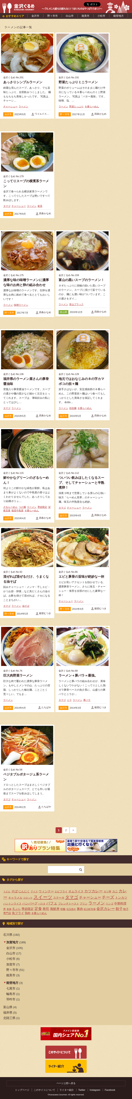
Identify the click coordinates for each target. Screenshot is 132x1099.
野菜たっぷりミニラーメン (78, 82)
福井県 (7, 1012)
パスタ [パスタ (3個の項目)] (41, 903)
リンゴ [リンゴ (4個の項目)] (109, 903)
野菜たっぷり (76, 106)
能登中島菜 (17, 510)
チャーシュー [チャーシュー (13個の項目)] (90, 897)
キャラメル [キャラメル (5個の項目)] (15, 897)
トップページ (22, 1090)
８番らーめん (92, 106)
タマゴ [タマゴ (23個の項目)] (71, 897)
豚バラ (87, 700)
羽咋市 (10, 999)
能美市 (85, 15)
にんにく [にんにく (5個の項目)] (24, 891)
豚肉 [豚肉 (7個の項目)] (80, 909)
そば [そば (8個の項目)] (14, 891)
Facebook (110, 1090)
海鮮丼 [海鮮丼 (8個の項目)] (55, 909)
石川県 (7, 934)
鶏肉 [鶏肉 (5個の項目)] (27, 913)
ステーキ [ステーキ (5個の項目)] (58, 897)
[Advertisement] (82, 163)
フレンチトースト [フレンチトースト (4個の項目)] (68, 903)
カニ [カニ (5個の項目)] (115, 891)
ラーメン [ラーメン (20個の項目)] (96, 903)
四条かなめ (100, 114)
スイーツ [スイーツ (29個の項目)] (42, 897)
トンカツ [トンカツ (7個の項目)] (121, 897)
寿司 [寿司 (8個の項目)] (46, 909)
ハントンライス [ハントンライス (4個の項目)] (12, 903)
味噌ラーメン (21, 305)
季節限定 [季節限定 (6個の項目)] (27, 909)
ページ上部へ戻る (66, 1083)
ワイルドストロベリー (47, 114)
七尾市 (10, 988)
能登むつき (45, 613)
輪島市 (10, 994)
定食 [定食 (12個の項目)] (38, 909)
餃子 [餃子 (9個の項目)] (119, 909)
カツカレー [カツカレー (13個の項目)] (93, 891)
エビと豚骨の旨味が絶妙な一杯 (81, 576)
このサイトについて (44, 1090)
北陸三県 (9, 1018)
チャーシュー (10, 106)
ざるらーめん (10, 507)
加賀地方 (12, 942)
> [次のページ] (73, 830)
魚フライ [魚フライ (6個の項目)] (18, 913)
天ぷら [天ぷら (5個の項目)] (16, 909)
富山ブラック (76, 304)
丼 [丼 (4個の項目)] (4, 909)
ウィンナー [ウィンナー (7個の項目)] (46, 891)
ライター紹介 (66, 1090)
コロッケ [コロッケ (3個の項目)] (28, 897)
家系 (40, 206)
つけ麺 (22, 507)
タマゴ (6, 206)
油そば (25, 606)
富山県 (63, 312)
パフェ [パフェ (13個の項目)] (51, 903)
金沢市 (35, 15)
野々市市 (52, 15)
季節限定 (42, 507)
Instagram (95, 1090)
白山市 (70, 15)
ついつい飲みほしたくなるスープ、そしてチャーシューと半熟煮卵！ (81, 482)
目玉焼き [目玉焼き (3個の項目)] (71, 909)
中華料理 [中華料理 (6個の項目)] (120, 903)
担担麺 (72, 408)
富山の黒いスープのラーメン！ (81, 280)
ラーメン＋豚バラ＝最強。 (78, 675)
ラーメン (23, 106)
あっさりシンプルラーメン (22, 82)
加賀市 (10, 964)
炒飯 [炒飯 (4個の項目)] (63, 909)
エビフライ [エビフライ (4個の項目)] (61, 891)
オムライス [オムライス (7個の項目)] (76, 891)
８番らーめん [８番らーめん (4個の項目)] (39, 913)
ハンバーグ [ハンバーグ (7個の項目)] (30, 903)
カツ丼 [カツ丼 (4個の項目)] (107, 891)
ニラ (69, 700)
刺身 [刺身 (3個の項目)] (9, 909)
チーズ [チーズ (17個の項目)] (108, 897)
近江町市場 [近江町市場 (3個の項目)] (90, 909)
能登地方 (118, 15)
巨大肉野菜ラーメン (18, 675)
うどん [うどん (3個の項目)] (6, 891)
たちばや (46, 707)
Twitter (81, 1090)
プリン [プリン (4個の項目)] (83, 903)
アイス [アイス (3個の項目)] (34, 891)
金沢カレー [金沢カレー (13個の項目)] (105, 908)
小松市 (101, 15)
